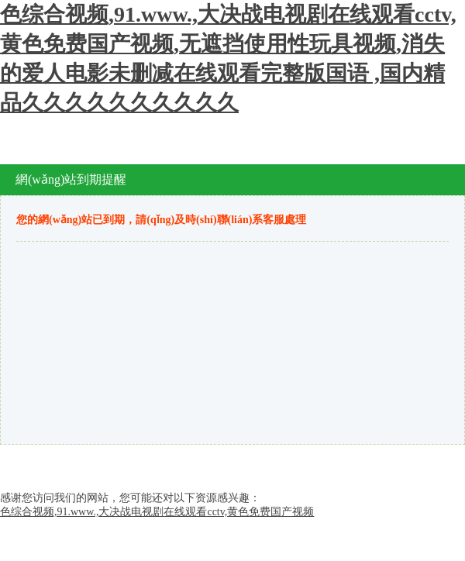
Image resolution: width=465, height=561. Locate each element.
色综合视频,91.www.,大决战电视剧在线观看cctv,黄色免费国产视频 (157, 512)
